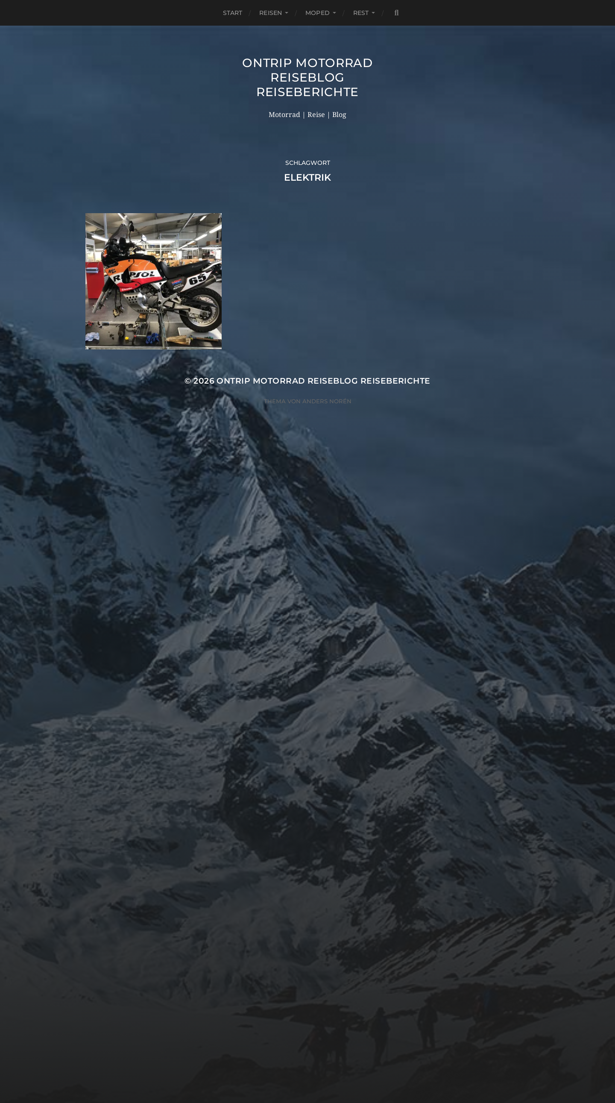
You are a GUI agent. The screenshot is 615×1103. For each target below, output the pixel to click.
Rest (361, 13)
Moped (317, 13)
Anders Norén (326, 401)
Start (233, 13)
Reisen (270, 13)
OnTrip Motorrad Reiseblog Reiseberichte (307, 77)
